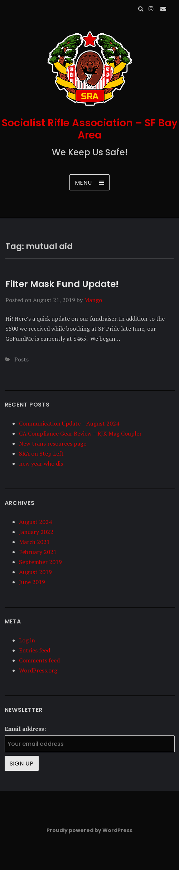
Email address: (25, 729)
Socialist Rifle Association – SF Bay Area (90, 129)
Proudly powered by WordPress (89, 830)
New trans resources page (52, 443)
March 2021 (34, 542)
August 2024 (35, 522)
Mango (93, 300)
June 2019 (32, 582)
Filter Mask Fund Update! (61, 284)
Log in (27, 640)
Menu (83, 183)
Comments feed (39, 660)
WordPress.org (38, 670)
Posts (21, 359)
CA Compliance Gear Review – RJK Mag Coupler (80, 433)
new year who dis (41, 463)
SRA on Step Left (41, 453)
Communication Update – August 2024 (69, 423)
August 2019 (35, 572)
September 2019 (40, 562)
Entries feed (34, 650)
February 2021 (38, 552)
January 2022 (36, 532)
